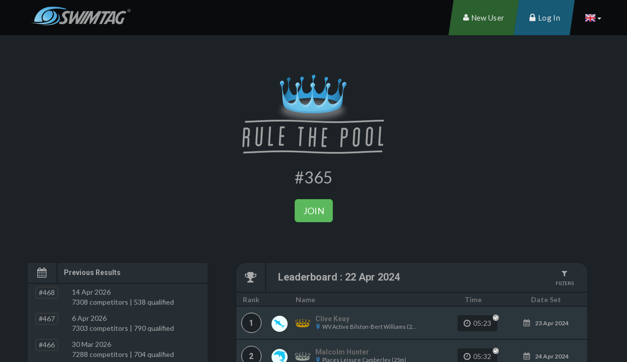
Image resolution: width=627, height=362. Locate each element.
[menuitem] (483, 18)
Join (313, 210)
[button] (592, 18)
